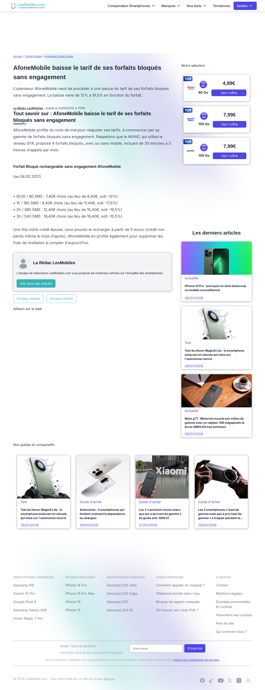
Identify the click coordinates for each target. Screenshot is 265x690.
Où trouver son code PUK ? (177, 610)
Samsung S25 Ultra (122, 585)
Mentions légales (229, 593)
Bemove (109, 678)
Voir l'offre (229, 93)
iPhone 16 (73, 602)
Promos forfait (61, 299)
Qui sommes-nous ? (231, 631)
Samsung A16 (23, 585)
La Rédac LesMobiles (28, 108)
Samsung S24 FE (120, 610)
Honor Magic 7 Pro (28, 618)
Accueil (17, 56)
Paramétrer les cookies (234, 615)
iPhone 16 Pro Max (80, 593)
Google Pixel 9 (24, 602)
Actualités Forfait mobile (59, 56)
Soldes (244, 6)
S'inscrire (195, 648)
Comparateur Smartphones (131, 6)
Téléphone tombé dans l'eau (178, 593)
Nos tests (196, 6)
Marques (170, 6)
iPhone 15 (73, 610)
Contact (222, 585)
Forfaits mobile (28, 299)
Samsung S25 (117, 602)
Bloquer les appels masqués (178, 602)
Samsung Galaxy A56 (30, 610)
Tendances (221, 6)
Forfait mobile (33, 56)
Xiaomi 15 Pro (24, 593)
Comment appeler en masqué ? (180, 585)
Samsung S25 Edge (122, 593)
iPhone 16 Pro (76, 585)
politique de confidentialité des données (196, 659)
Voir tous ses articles (36, 283)
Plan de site (225, 623)
